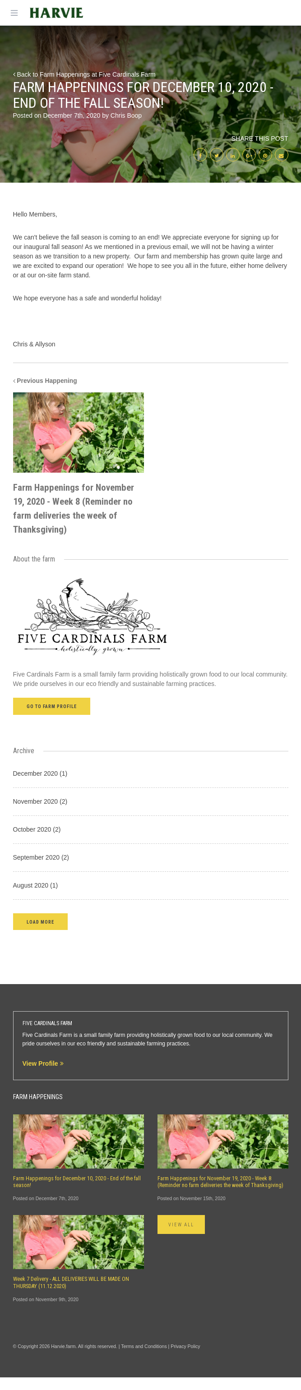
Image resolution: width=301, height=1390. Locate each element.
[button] (40, 933)
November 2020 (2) (40, 813)
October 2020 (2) (37, 841)
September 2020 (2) (41, 869)
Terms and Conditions (144, 1359)
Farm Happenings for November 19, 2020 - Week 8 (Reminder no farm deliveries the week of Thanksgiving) (220, 1194)
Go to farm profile (52, 719)
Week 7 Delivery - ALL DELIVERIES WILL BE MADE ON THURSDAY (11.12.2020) (71, 1295)
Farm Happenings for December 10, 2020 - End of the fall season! (77, 1194)
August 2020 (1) (35, 897)
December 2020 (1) (40, 785)
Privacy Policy (185, 1359)
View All (181, 1237)
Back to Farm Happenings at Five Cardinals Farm (84, 74)
